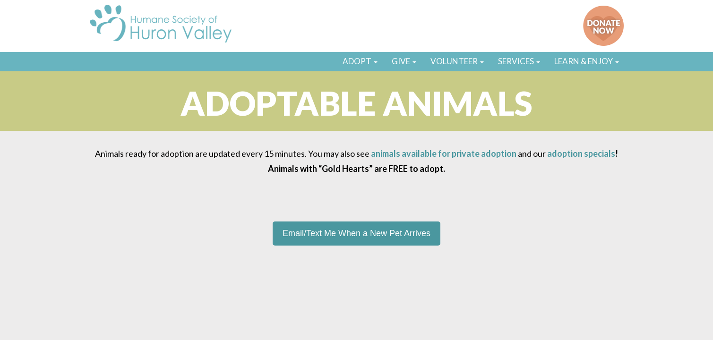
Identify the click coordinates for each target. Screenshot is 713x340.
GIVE (404, 61)
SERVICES (519, 61)
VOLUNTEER (457, 61)
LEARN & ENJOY (586, 61)
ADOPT (360, 61)
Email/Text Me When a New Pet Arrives (356, 233)
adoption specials (581, 153)
